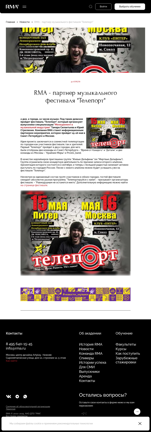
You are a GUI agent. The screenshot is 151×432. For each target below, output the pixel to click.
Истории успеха (92, 362)
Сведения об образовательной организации (28, 406)
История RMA (90, 344)
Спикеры (86, 358)
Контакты (87, 381)
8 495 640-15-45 (19, 344)
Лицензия (10, 409)
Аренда (85, 376)
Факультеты (126, 344)
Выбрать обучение (130, 6)
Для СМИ (87, 367)
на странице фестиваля (33, 185)
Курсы (121, 349)
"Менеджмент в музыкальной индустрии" (46, 126)
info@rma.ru (16, 348)
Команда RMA (90, 353)
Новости (25, 22)
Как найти (11, 360)
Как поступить (128, 353)
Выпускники (89, 372)
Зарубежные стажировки (126, 360)
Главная (10, 22)
